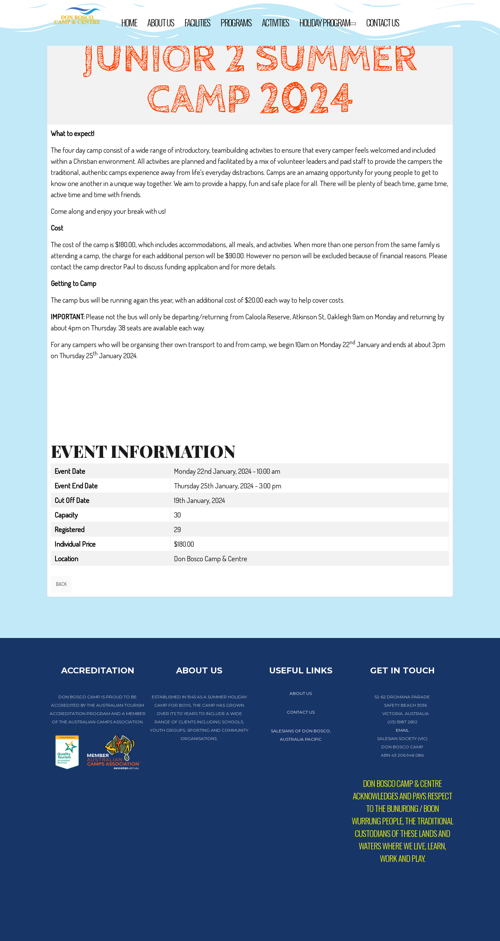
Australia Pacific (301, 739)
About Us (160, 22)
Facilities (197, 22)
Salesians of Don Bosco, (301, 730)
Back (61, 584)
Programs (235, 22)
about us (301, 693)
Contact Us (382, 22)
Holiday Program (327, 23)
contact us (301, 712)
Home (129, 22)
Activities (275, 22)
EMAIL (402, 730)
